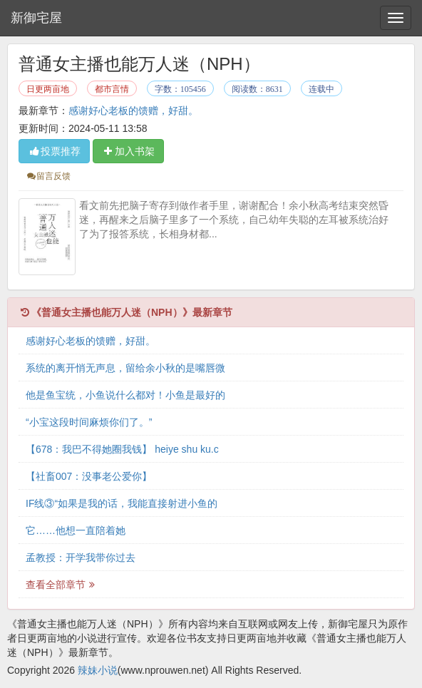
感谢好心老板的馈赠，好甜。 (133, 110)
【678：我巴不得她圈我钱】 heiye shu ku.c (122, 449)
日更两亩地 (47, 89)
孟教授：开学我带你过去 (80, 557)
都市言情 (112, 89)
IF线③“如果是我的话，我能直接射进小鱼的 (121, 503)
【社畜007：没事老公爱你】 (89, 476)
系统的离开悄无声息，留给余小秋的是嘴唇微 (125, 368)
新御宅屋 (36, 18)
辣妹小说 (98, 670)
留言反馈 (48, 176)
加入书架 (128, 151)
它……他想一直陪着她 (75, 530)
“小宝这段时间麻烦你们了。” (89, 422)
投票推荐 (54, 151)
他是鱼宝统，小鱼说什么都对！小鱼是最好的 (125, 395)
